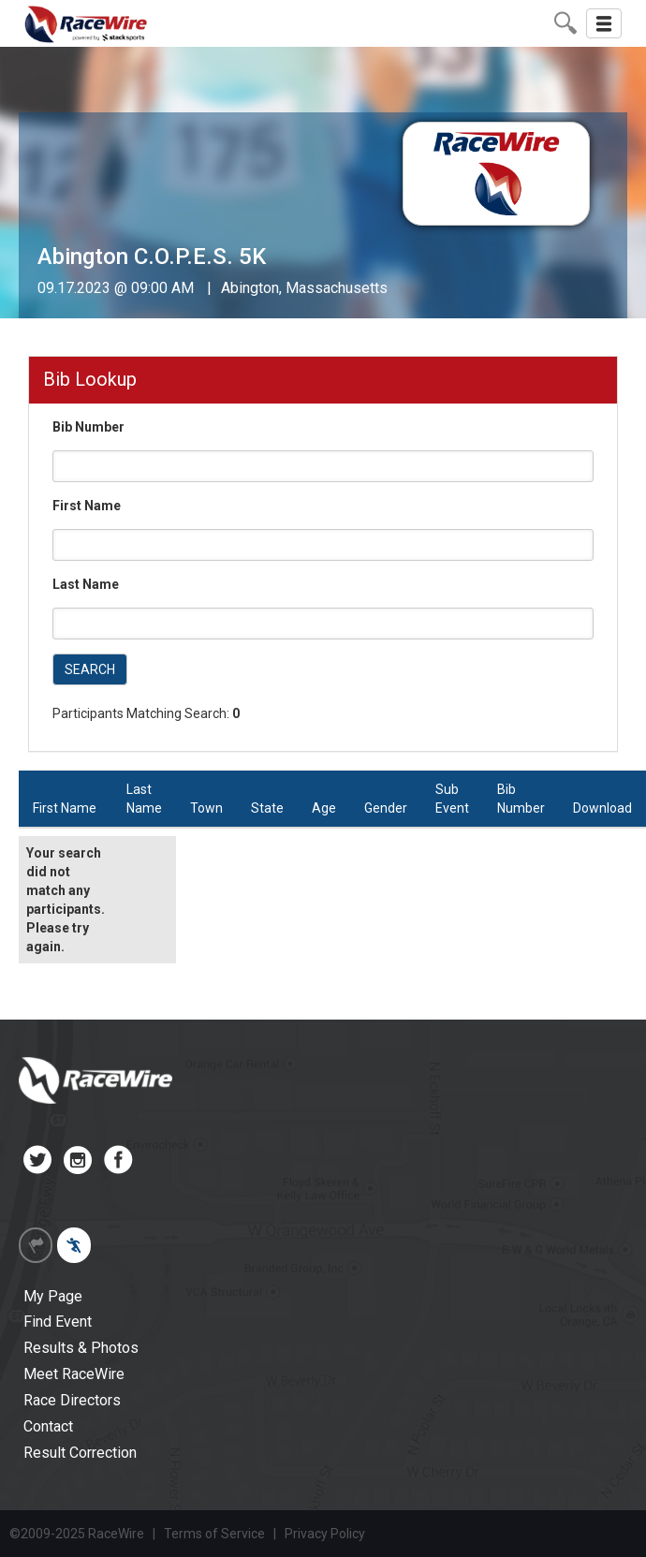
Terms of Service (214, 1533)
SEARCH (90, 669)
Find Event (57, 1321)
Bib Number (88, 426)
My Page (52, 1296)
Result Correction (80, 1453)
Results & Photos (81, 1348)
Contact (48, 1426)
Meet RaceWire (74, 1374)
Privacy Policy (325, 1533)
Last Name (85, 584)
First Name (86, 505)
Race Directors (72, 1400)
